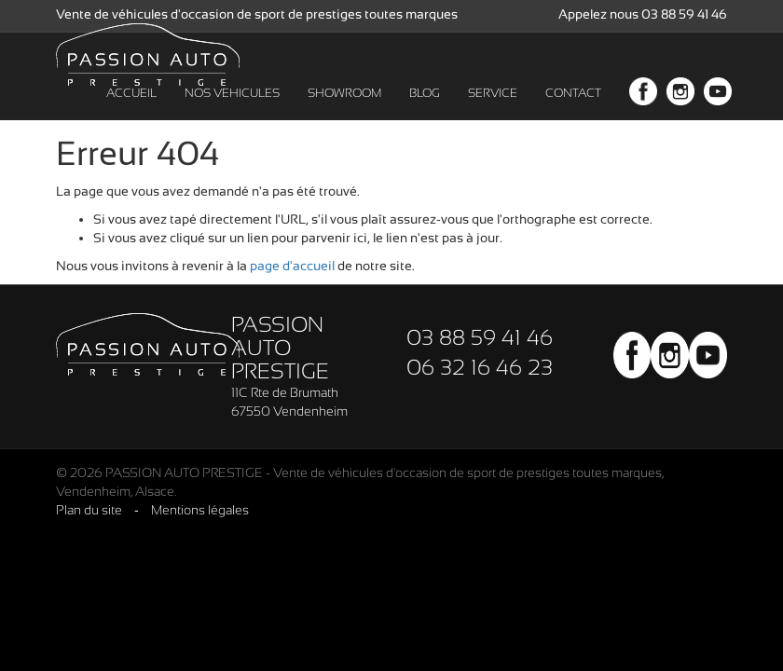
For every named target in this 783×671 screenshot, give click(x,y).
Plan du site (89, 509)
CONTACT (573, 111)
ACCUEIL (131, 111)
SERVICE (492, 111)
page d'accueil (292, 265)
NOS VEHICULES (232, 111)
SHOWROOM (344, 111)
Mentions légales (200, 509)
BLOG (424, 111)
